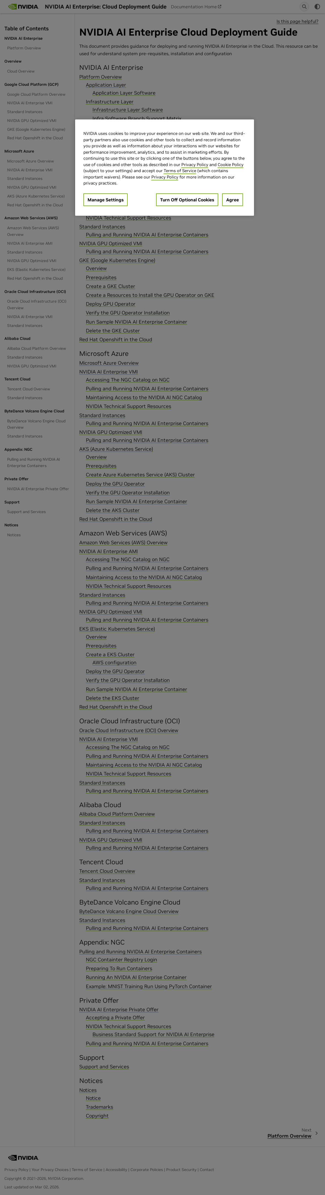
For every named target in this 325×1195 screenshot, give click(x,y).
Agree (232, 199)
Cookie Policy (231, 164)
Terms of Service (180, 170)
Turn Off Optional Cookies (187, 199)
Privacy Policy (194, 164)
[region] (164, 167)
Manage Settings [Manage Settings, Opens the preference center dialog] (106, 199)
